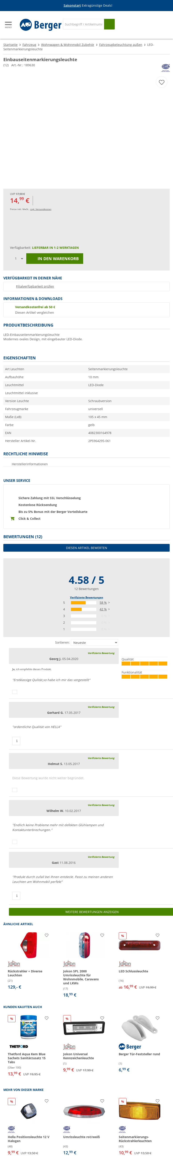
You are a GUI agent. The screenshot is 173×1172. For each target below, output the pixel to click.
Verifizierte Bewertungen (86, 597)
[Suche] (83, 24)
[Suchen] (109, 24)
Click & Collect (29, 518)
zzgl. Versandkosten (40, 209)
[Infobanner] (87, 6)
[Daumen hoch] (14, 692)
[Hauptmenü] (8, 25)
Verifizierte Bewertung (101, 653)
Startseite (10, 45)
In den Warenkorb (55, 258)
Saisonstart (72, 5)
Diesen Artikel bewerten (86, 548)
